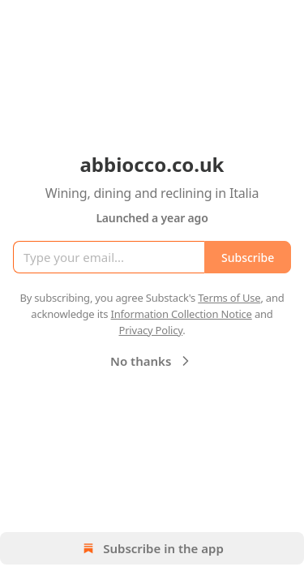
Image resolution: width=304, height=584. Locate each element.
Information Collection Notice (181, 314)
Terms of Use (229, 297)
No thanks (152, 361)
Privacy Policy (150, 330)
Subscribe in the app (152, 548)
